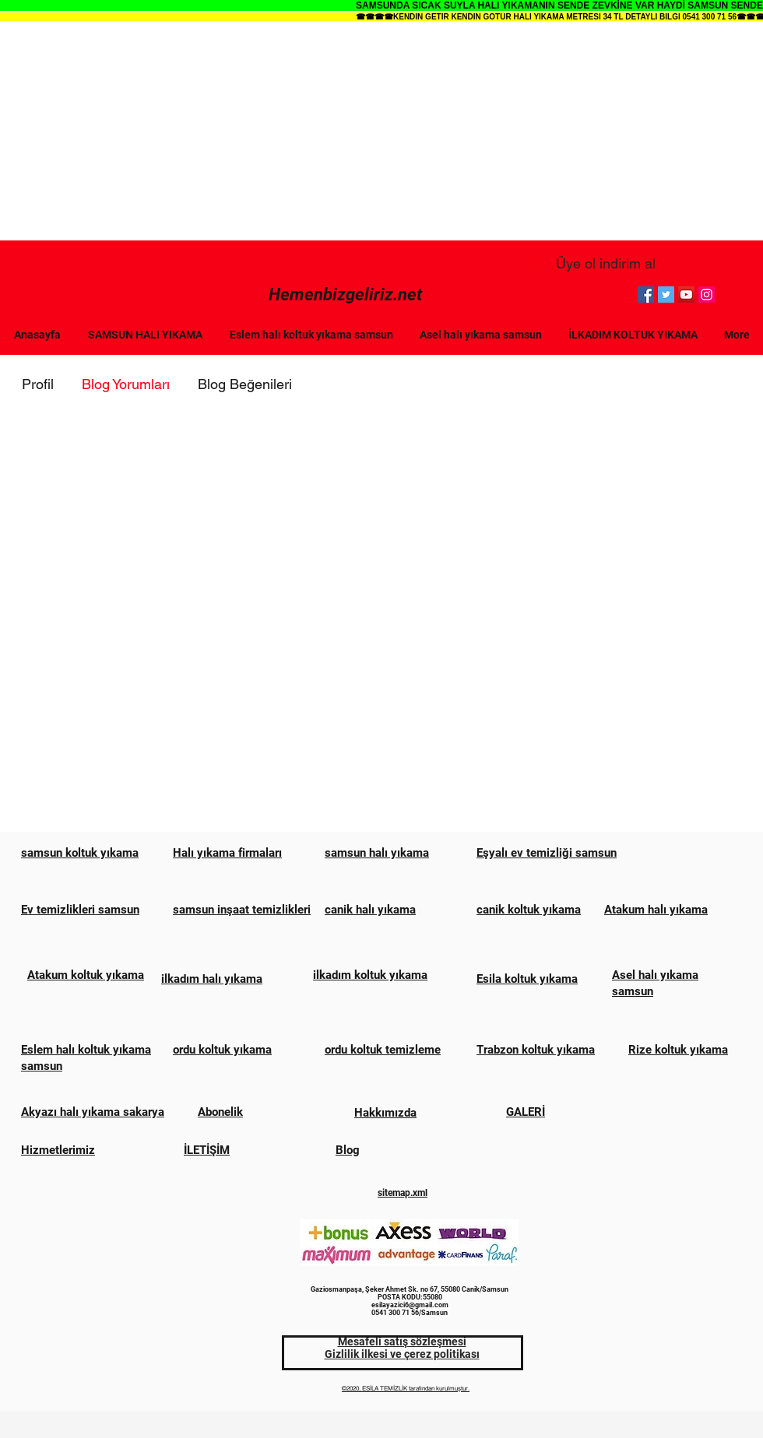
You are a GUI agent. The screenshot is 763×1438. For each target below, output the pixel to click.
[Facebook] (646, 294)
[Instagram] (706, 294)
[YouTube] (686, 294)
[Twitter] (666, 294)
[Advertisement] (381, 131)
